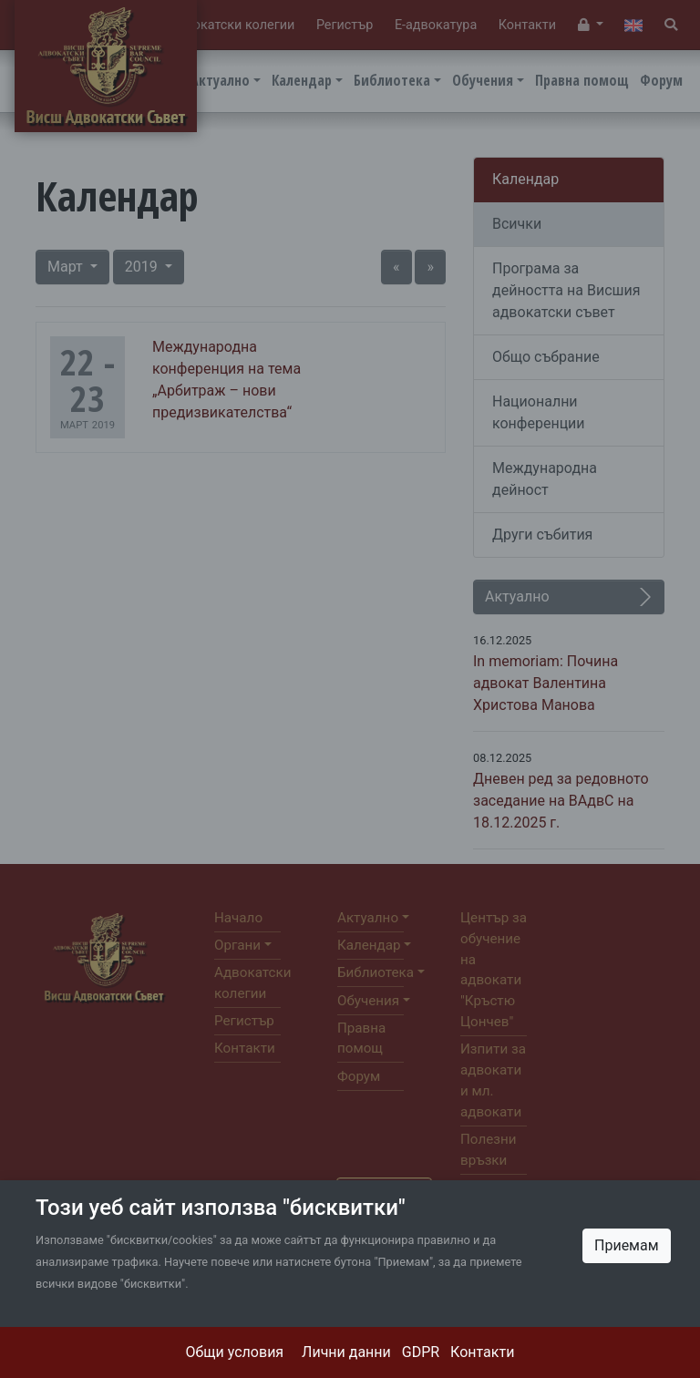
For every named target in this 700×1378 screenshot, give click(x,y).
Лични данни (346, 1352)
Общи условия (235, 1352)
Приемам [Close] (626, 1245)
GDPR (420, 1352)
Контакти (482, 1352)
